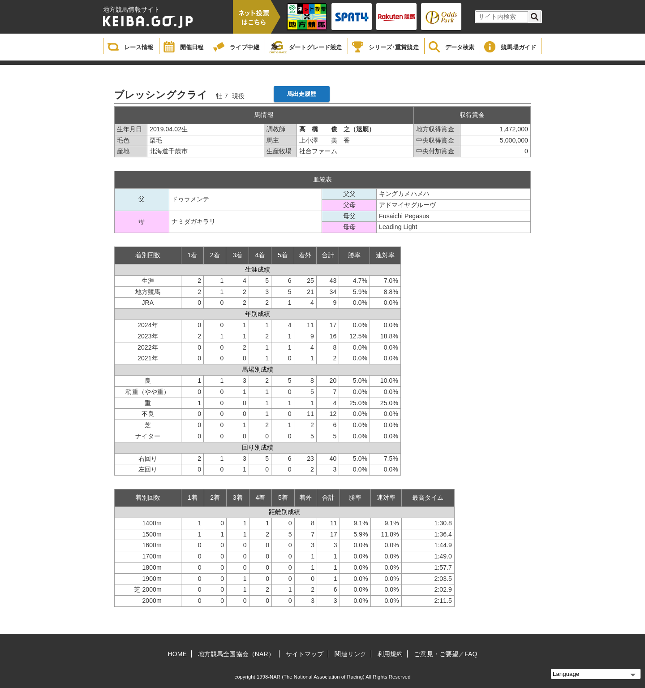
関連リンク (350, 654)
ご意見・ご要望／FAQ (445, 654)
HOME (177, 654)
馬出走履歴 (302, 94)
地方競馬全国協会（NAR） (236, 654)
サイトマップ (305, 654)
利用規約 (390, 654)
